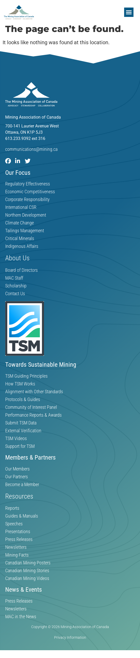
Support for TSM (20, 446)
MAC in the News (20, 616)
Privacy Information (70, 637)
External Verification (23, 430)
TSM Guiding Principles (26, 376)
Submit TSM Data (20, 423)
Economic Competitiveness (30, 191)
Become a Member (22, 484)
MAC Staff (14, 278)
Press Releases (19, 539)
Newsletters (16, 547)
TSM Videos (16, 438)
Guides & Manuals (21, 516)
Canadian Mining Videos (27, 578)
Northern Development (25, 215)
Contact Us (15, 293)
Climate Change (19, 223)
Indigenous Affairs (21, 246)
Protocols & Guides (22, 399)
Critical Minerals (19, 238)
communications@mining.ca (31, 149)
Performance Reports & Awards (33, 415)
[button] (128, 12)
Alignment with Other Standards (34, 391)
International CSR (20, 207)
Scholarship (16, 285)
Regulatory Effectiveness (27, 184)
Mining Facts (17, 555)
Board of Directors (21, 270)
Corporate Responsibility (27, 199)
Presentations (17, 531)
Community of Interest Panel (31, 407)
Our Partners (16, 476)
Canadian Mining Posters (27, 562)
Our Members (17, 469)
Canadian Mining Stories (27, 570)
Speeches (14, 523)
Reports (12, 508)
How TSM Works (20, 384)
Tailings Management (24, 230)
